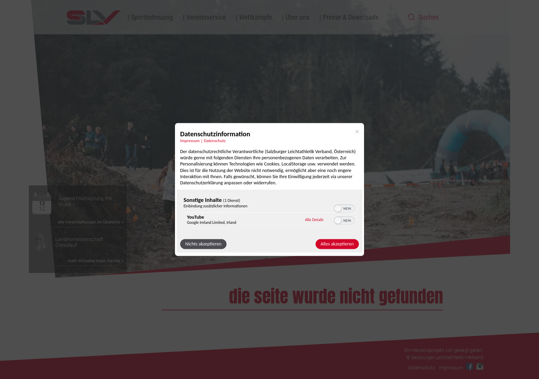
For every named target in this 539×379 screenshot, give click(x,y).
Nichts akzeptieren (203, 244)
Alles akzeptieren (337, 244)
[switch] (344, 208)
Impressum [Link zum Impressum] (190, 140)
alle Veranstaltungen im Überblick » (90, 222)
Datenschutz (421, 367)
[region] (269, 212)
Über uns (297, 17)
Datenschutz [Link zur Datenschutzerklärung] (215, 140)
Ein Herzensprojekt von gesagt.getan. (443, 350)
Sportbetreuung (152, 17)
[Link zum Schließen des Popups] (357, 131)
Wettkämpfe (255, 17)
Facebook (469, 366)
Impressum (451, 367)
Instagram (479, 366)
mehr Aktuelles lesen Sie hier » (95, 261)
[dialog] (269, 189)
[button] (338, 209)
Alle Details (314, 219)
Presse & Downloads (350, 17)
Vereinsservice (206, 17)
